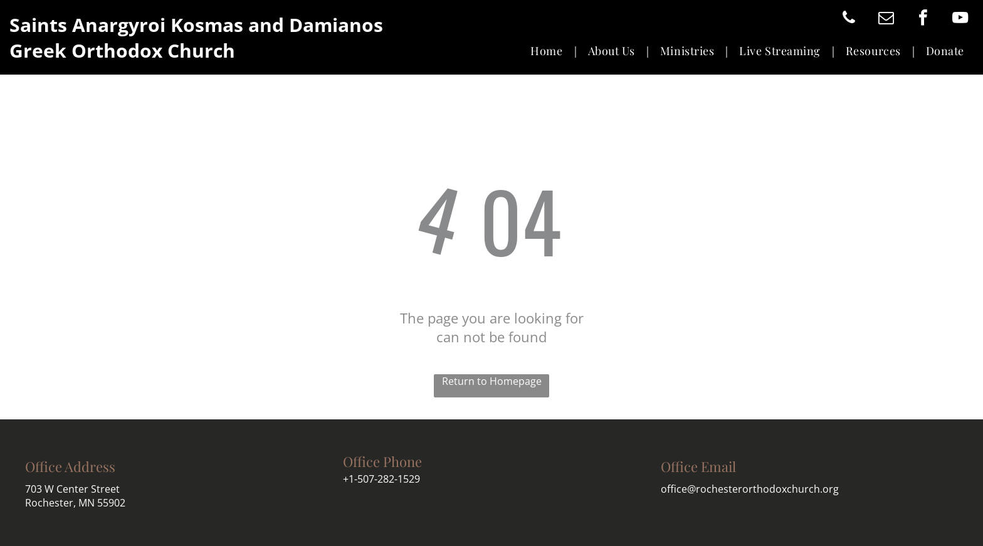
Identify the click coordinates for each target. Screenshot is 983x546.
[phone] (849, 19)
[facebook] (923, 19)
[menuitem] (549, 51)
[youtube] (960, 19)
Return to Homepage (492, 381)
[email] (886, 19)
